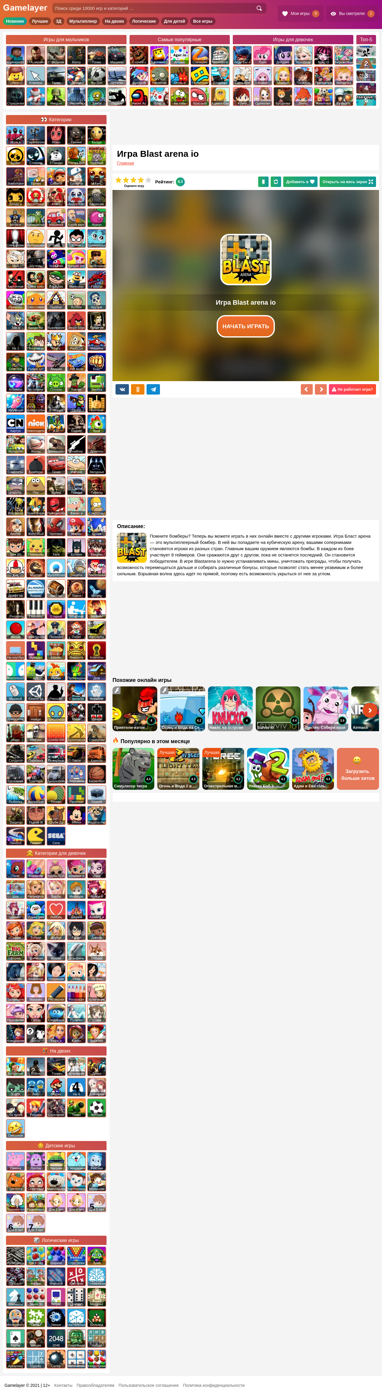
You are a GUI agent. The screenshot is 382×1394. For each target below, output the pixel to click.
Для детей (174, 21)
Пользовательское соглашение (148, 1385)
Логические (144, 21)
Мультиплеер (83, 21)
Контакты (63, 1385)
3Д (58, 21)
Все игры (202, 21)
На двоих (114, 21)
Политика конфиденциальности (214, 1385)
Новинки (15, 21)
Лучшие (40, 21)
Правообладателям (95, 1385)
